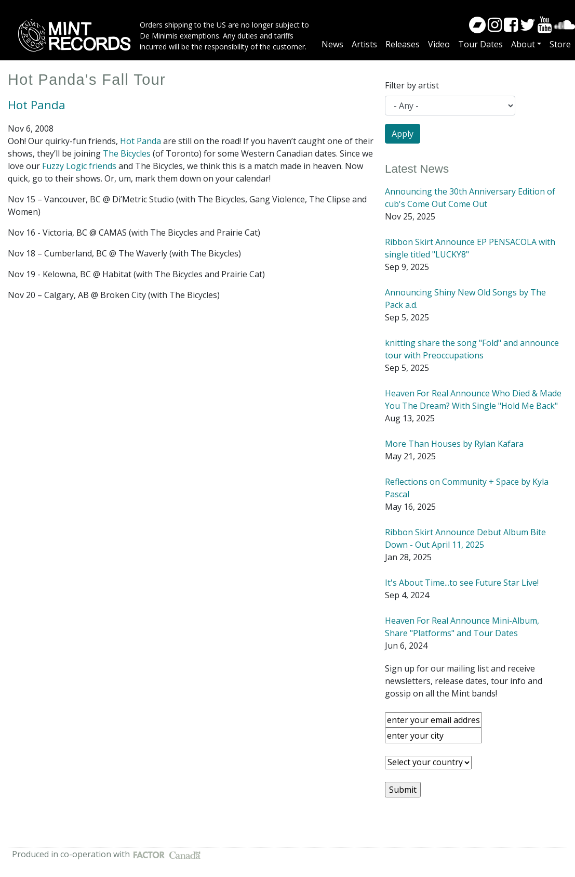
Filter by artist (412, 85)
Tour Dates (480, 44)
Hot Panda (36, 105)
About (523, 44)
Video (439, 44)
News (332, 44)
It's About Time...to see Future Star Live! (462, 582)
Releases (402, 44)
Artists (364, 44)
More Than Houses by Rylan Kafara (454, 443)
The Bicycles (127, 153)
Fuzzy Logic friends (79, 166)
